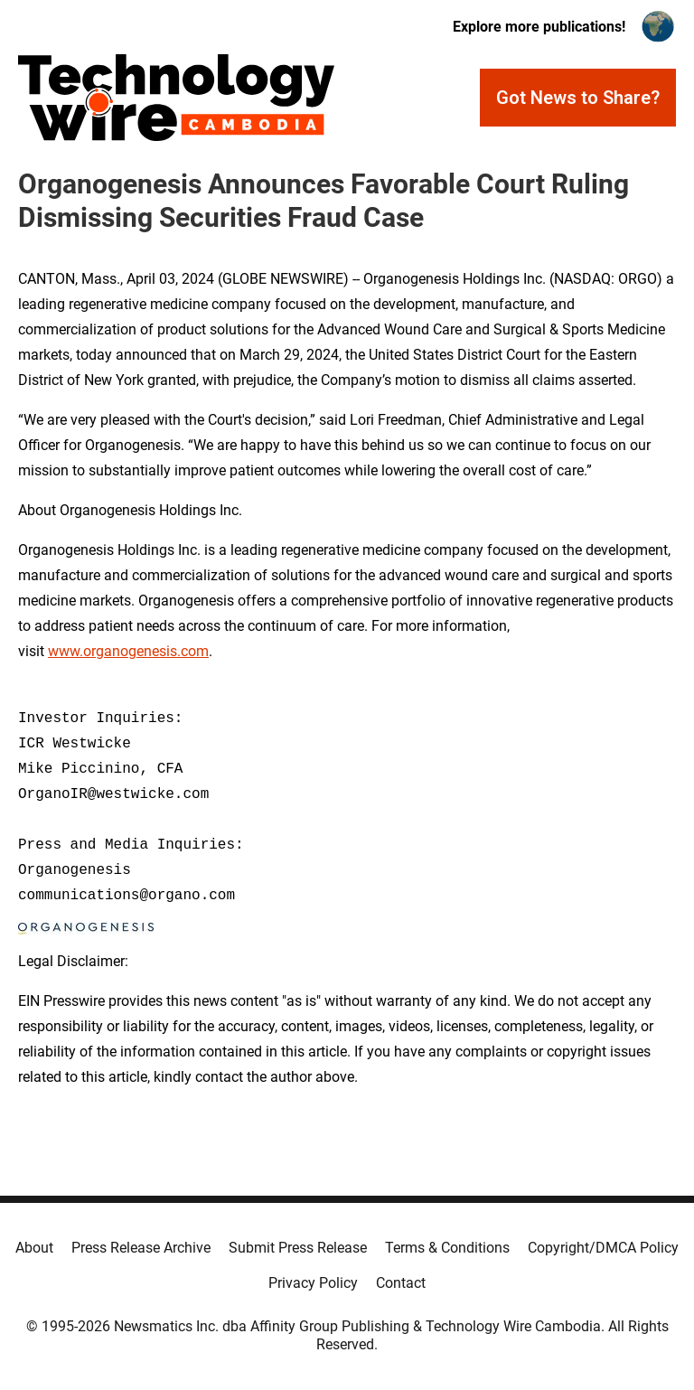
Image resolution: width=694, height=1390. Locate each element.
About (34, 1247)
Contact (401, 1282)
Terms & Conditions (447, 1247)
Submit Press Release (298, 1247)
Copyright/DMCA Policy (603, 1247)
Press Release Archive (141, 1247)
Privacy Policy (313, 1282)
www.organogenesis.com (128, 651)
